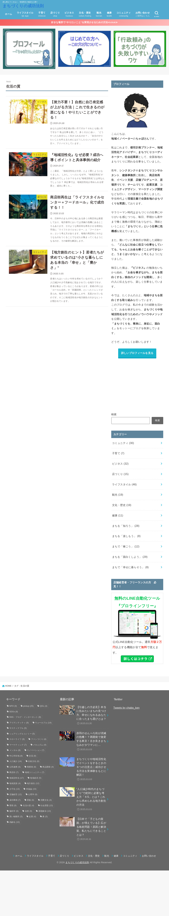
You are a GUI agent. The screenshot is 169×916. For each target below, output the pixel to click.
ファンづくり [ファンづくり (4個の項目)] (38, 739)
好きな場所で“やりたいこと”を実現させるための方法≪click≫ (84, 22)
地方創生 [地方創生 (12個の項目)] (33, 783)
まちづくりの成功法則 (23, 5)
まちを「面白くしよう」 (130, 556)
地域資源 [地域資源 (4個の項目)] (15, 783)
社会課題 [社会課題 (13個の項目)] (46, 805)
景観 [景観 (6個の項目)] (30, 800)
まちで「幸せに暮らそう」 (130, 567)
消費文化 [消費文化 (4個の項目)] (46, 800)
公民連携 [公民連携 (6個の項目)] (15, 767)
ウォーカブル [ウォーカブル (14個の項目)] (43, 723)
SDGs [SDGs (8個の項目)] (13, 712)
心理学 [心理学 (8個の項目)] (32, 794)
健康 (117, 515)
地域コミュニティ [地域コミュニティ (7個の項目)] (34, 772)
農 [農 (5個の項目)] (45, 816)
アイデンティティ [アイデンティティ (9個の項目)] (19, 723)
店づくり (120, 474)
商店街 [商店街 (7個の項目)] (14, 772)
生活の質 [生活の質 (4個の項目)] (28, 805)
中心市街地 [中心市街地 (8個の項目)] (16, 756)
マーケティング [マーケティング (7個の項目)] (18, 745)
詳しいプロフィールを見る (137, 353)
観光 (117, 494)
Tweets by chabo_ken (126, 707)
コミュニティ (123, 443)
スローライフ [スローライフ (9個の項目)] (17, 739)
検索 (114, 414)
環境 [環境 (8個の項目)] (13, 805)
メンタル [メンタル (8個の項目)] (15, 750)
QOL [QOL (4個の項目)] (43, 706)
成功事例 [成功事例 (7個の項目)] (15, 800)
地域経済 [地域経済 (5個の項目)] (35, 778)
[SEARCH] (156, 14)
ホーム (8, 14)
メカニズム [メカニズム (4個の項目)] (39, 745)
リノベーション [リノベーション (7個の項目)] (35, 750)
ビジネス (120, 463)
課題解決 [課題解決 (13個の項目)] (44, 811)
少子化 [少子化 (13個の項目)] (14, 789)
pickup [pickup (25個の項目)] (28, 706)
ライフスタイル (124, 484)
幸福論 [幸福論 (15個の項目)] (31, 789)
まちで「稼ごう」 (125, 546)
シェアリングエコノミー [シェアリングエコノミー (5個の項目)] (22, 734)
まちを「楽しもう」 (126, 536)
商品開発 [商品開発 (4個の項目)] (48, 767)
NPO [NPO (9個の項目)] (13, 706)
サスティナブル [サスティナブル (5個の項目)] (18, 728)
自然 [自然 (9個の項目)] (28, 811)
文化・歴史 (121, 505)
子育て (118, 453)
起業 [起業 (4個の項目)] (32, 816)
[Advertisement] (137, 384)
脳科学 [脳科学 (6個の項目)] (14, 811)
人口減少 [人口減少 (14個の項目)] (15, 761)
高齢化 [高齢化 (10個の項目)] (14, 822)
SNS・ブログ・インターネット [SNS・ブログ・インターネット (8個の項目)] (25, 717)
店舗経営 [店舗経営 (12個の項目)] (15, 794)
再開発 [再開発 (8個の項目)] (31, 767)
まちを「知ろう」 (125, 525)
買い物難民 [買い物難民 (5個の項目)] (16, 816)
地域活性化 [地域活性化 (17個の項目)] (16, 778)
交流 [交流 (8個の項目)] (32, 756)
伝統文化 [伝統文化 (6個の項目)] (33, 761)
